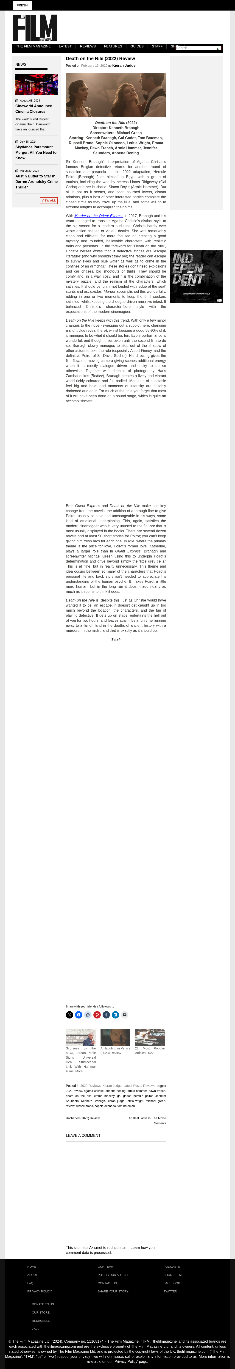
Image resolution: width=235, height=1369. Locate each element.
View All (49, 200)
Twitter (170, 1291)
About (32, 1275)
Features (113, 46)
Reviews (88, 46)
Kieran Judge (123, 65)
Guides (137, 46)
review (70, 1106)
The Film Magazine (33, 46)
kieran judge (115, 1101)
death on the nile (78, 1096)
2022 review (74, 1091)
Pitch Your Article (113, 1275)
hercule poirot (143, 1096)
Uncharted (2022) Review (83, 1118)
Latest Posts (132, 1085)
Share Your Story (113, 1291)
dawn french (157, 1091)
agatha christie (94, 1091)
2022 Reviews (90, 1085)
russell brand (84, 1106)
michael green (155, 1101)
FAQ (30, 1283)
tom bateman (126, 1106)
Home (31, 1266)
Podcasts (172, 1266)
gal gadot (124, 1096)
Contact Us (107, 1283)
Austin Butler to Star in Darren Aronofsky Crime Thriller (36, 181)
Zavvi (36, 1329)
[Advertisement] (116, 453)
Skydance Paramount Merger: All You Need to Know (35, 152)
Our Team (105, 1266)
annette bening (116, 1091)
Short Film (173, 1275)
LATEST (65, 46)
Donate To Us (43, 1304)
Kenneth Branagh (93, 1101)
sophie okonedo (105, 1106)
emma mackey (104, 1096)
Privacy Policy (39, 1291)
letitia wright (135, 1101)
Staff (157, 46)
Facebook (172, 1283)
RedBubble (41, 1320)
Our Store (41, 1312)
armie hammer (137, 1091)
